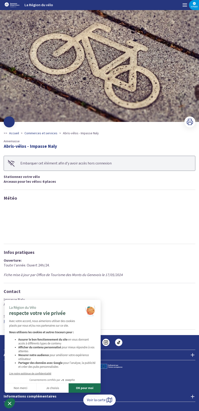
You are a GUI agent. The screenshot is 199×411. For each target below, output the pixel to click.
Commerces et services (40, 133)
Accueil (14, 133)
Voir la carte (99, 400)
